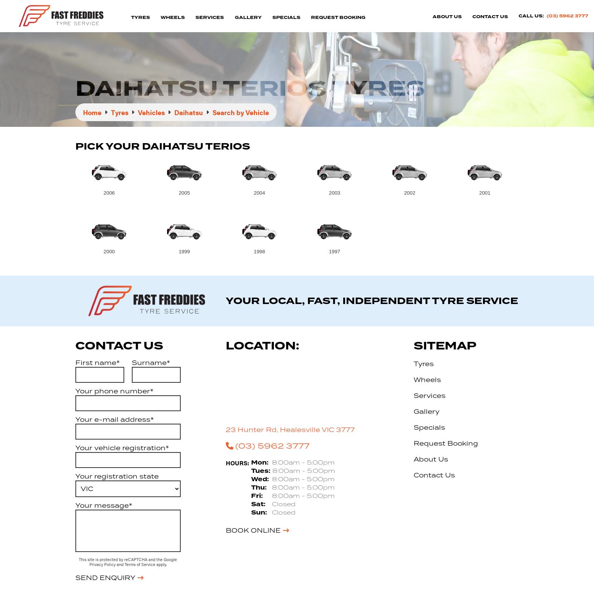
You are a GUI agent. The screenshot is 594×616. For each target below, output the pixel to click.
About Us (447, 17)
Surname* (151, 363)
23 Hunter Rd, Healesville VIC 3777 (290, 430)
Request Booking (338, 17)
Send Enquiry (105, 578)
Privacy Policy (103, 564)
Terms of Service (140, 564)
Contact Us (490, 17)
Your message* (103, 505)
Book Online (253, 530)
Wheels (173, 17)
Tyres (140, 17)
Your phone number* (114, 391)
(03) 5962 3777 (567, 16)
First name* (97, 363)
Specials (286, 17)
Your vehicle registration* (122, 448)
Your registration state (117, 476)
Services (209, 17)
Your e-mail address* (114, 419)
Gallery (248, 17)
